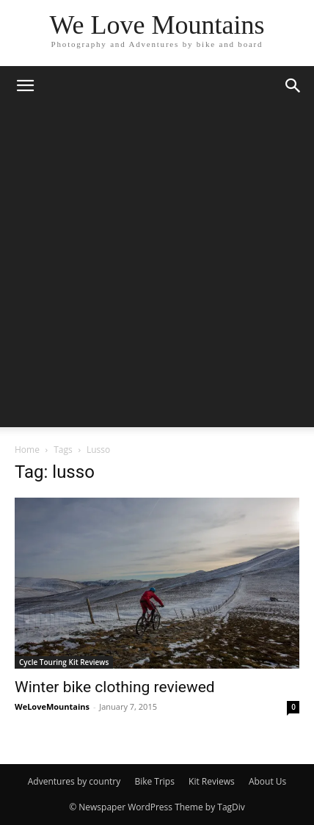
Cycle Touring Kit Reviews (64, 662)
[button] (24, 86)
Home (27, 449)
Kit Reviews (212, 781)
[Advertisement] (157, 270)
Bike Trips (154, 781)
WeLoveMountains (52, 706)
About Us (267, 781)
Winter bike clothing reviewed (115, 687)
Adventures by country (74, 781)
